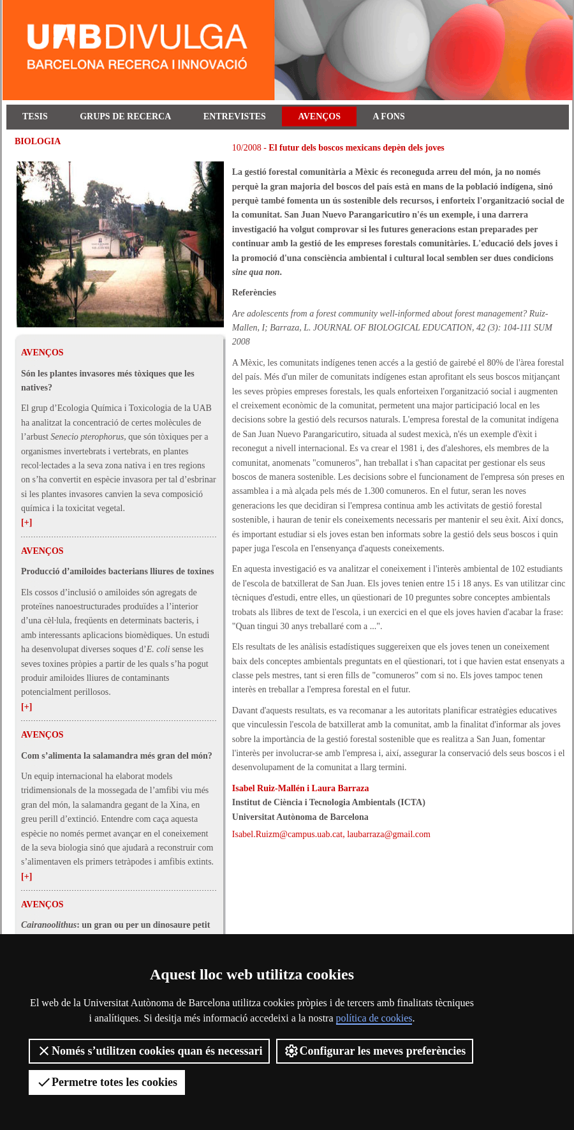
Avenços (319, 116)
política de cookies (374, 1018)
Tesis (35, 116)
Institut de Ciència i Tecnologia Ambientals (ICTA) (328, 802)
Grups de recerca (125, 116)
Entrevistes (234, 116)
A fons (389, 116)
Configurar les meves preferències (375, 1051)
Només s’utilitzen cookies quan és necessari (149, 1051)
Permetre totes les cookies (106, 1082)
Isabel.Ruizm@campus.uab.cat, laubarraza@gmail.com (331, 834)
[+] (26, 522)
